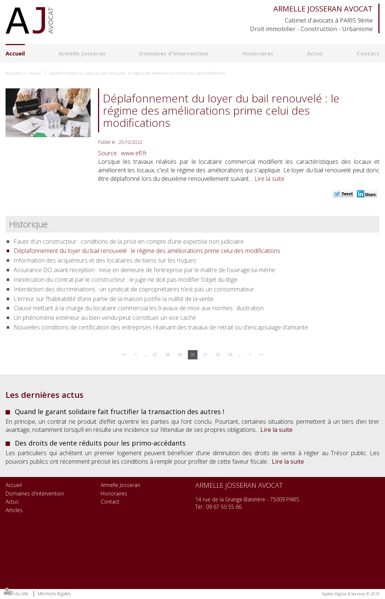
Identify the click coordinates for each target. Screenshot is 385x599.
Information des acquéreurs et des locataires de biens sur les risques (105, 260)
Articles (14, 510)
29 (180, 354)
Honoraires (257, 53)
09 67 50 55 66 (224, 506)
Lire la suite (269, 179)
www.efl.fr (134, 153)
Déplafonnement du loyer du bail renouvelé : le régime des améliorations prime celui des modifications (137, 73)
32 (218, 354)
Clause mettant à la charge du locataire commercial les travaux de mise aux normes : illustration (139, 308)
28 (167, 354)
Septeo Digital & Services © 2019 (350, 593)
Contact (368, 53)
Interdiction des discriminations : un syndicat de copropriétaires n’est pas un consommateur (134, 289)
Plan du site (17, 593)
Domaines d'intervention (173, 53)
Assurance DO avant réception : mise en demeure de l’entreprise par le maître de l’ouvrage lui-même (144, 270)
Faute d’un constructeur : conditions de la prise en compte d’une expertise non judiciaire (129, 241)
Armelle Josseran (81, 53)
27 (155, 354)
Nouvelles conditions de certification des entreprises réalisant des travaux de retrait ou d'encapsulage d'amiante (161, 327)
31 (205, 354)
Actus (315, 53)
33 (230, 354)
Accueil (15, 53)
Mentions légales (54, 593)
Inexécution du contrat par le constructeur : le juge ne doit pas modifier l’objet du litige (125, 279)
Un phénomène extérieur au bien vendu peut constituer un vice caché (105, 318)
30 (192, 354)
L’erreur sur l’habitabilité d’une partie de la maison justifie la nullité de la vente (113, 299)
